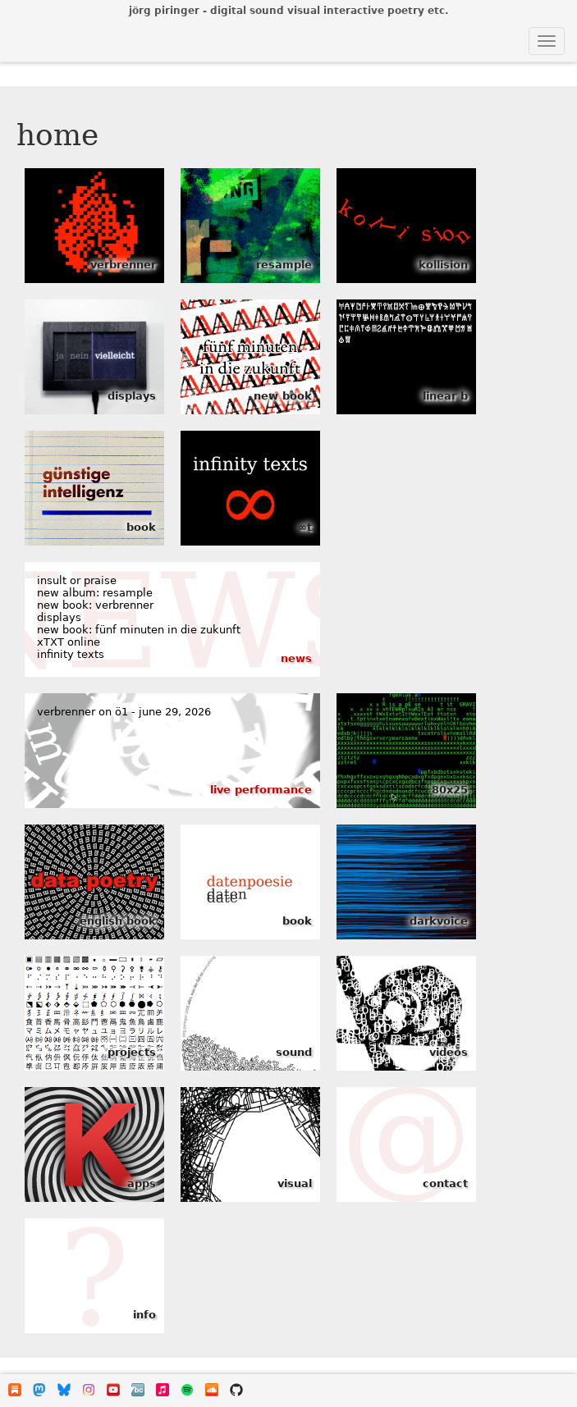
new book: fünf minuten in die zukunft (138, 630)
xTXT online (68, 642)
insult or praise (77, 580)
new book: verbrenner (95, 605)
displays (59, 617)
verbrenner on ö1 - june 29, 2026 (124, 712)
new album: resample (95, 593)
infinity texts (70, 654)
